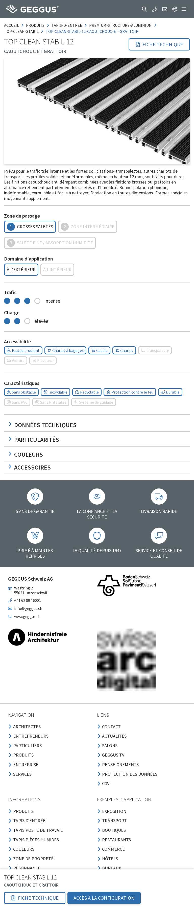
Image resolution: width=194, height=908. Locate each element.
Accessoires (29, 467)
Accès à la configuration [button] (104, 898)
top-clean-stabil (21, 31)
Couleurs (25, 454)
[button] (144, 9)
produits (35, 25)
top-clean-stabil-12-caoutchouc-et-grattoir (92, 31)
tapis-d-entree (67, 25)
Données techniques (42, 425)
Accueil (11, 25)
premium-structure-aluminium (120, 25)
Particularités (33, 440)
